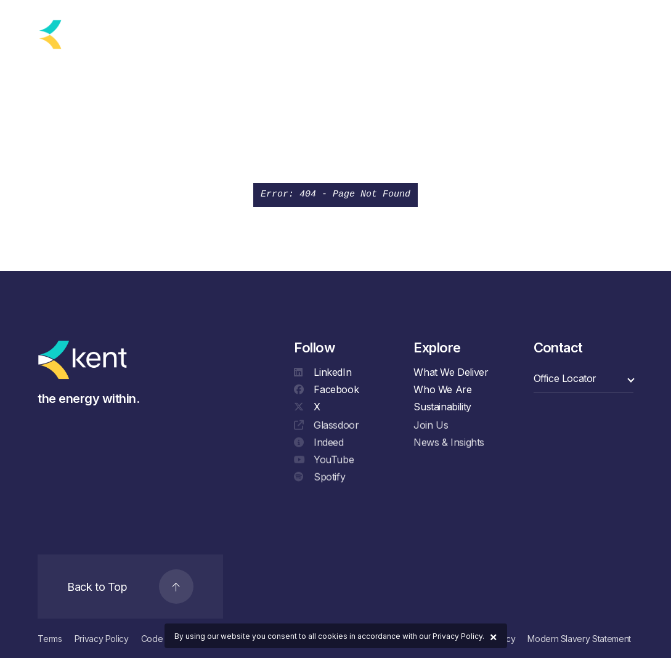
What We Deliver (450, 372)
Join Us (430, 426)
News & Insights (448, 443)
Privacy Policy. (458, 636)
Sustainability (442, 406)
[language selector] (146, 34)
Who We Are (442, 389)
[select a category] (583, 378)
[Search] (587, 32)
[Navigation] (618, 32)
